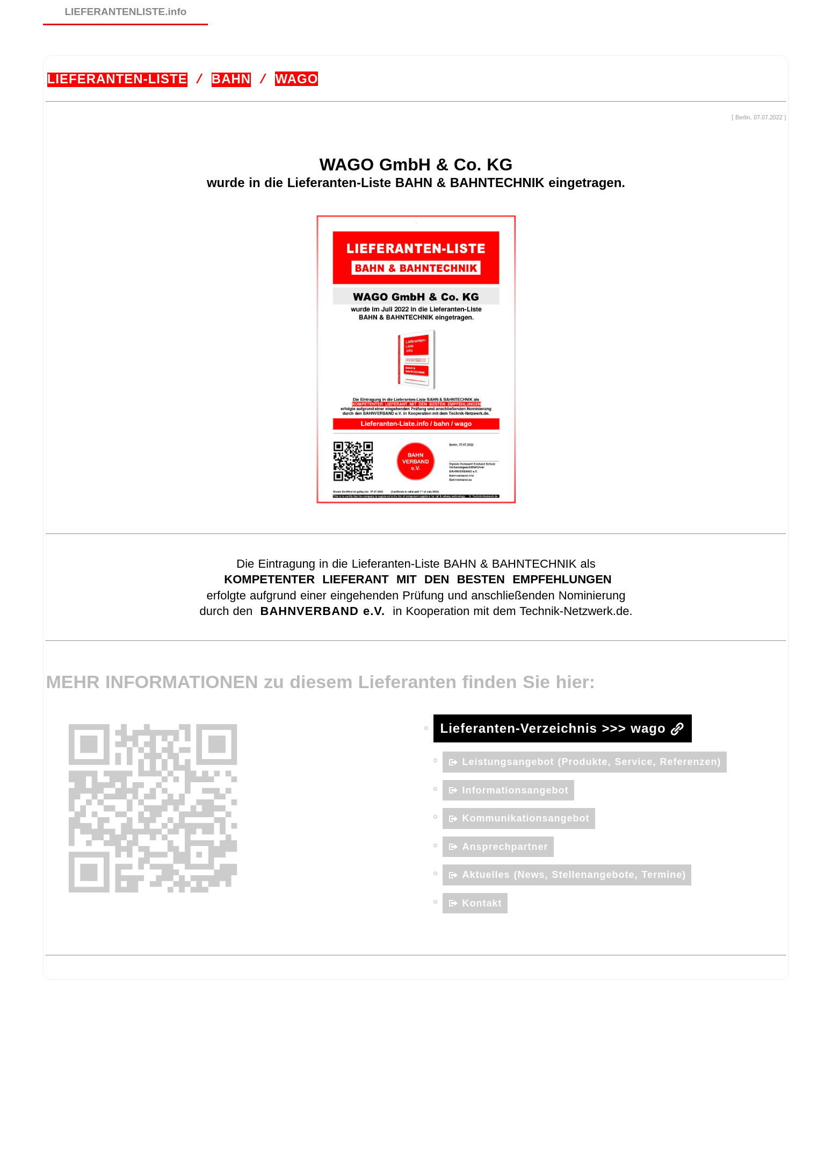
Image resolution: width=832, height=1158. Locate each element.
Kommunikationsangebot (526, 817)
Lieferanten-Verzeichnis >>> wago (553, 727)
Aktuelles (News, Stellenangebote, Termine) (574, 874)
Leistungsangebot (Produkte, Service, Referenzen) (591, 761)
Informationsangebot (515, 789)
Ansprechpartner (505, 845)
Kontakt (482, 902)
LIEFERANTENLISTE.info (125, 11)
